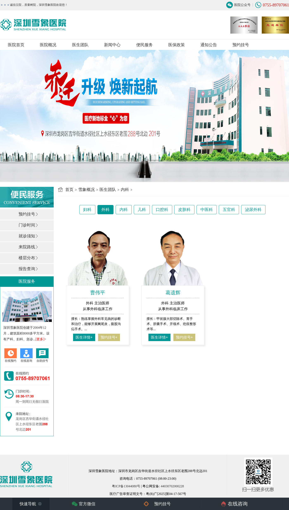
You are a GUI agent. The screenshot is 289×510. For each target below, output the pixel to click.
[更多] (40, 339)
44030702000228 (172, 486)
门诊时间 (27, 225)
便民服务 (144, 44)
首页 (69, 189)
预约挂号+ (109, 337)
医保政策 (176, 44)
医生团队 (80, 44)
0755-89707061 (276, 5)
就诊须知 (27, 236)
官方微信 (87, 504)
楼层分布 (27, 258)
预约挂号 (240, 44)
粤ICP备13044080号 (126, 486)
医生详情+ (84, 337)
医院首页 (16, 44)
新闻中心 (112, 44)
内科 (125, 189)
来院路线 (27, 247)
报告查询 (27, 268)
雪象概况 (86, 189)
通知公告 (208, 44)
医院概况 (48, 44)
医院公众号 (242, 5)
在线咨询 (238, 503)
